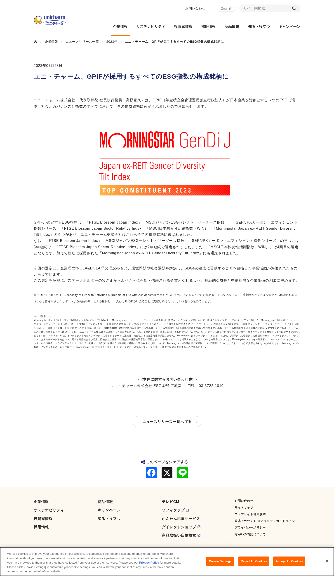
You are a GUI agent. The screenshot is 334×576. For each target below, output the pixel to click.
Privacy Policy (149, 565)
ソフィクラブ (173, 510)
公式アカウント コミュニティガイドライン (265, 521)
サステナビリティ (49, 510)
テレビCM (170, 502)
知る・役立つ (109, 519)
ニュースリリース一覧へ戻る (167, 422)
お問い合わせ (195, 8)
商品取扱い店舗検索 (179, 535)
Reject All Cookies (254, 563)
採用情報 (41, 527)
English (226, 8)
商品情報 (105, 502)
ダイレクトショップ (179, 527)
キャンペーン (109, 510)
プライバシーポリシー (250, 527)
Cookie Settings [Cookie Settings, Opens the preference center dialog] (220, 563)
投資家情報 (43, 519)
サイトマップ (244, 507)
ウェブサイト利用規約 (250, 514)
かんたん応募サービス (181, 519)
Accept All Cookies (289, 563)
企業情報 (41, 502)
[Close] (327, 563)
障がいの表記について (250, 534)
